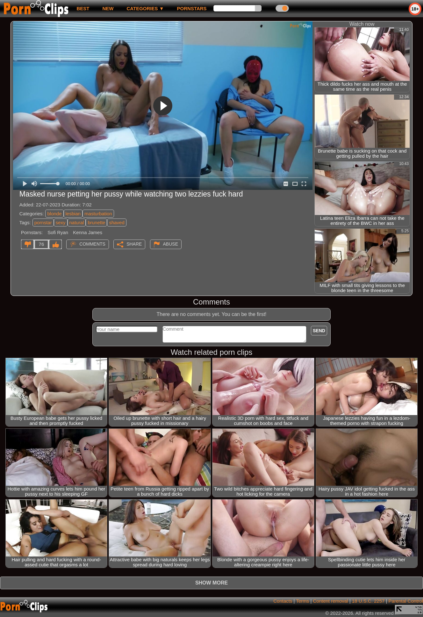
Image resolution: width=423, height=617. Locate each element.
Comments (92, 244)
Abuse (170, 244)
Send (319, 330)
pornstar (43, 222)
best (82, 8)
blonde (54, 213)
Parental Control (406, 601)
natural (76, 222)
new (107, 8)
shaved (116, 222)
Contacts (282, 601)
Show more (211, 582)
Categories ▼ (145, 8)
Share (134, 244)
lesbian (73, 213)
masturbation (98, 213)
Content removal (330, 601)
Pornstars (192, 8)
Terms (302, 601)
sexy (61, 222)
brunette (96, 222)
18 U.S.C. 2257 (368, 601)
